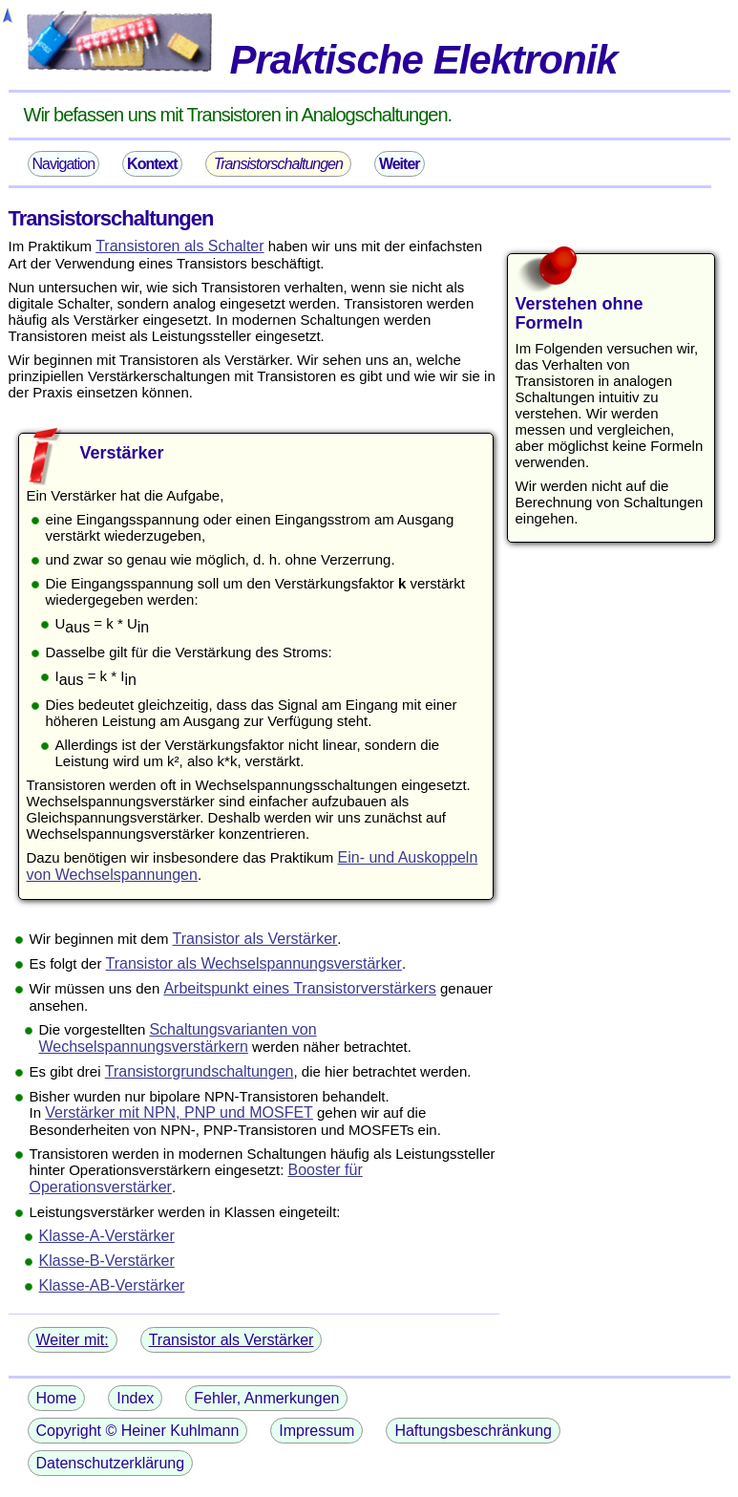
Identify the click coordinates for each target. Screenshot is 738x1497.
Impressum (316, 1430)
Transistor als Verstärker (255, 938)
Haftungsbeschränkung (473, 1430)
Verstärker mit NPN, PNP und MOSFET (179, 1112)
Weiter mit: (72, 1340)
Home (56, 1398)
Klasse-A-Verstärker (107, 1236)
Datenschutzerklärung (110, 1463)
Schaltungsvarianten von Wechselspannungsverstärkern (178, 1038)
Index (135, 1398)
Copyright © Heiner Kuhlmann (138, 1430)
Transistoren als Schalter (179, 246)
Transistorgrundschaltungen (199, 1071)
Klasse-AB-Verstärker (112, 1285)
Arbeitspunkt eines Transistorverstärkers (299, 988)
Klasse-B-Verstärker (107, 1260)
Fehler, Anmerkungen (266, 1398)
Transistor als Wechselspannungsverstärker (254, 963)
